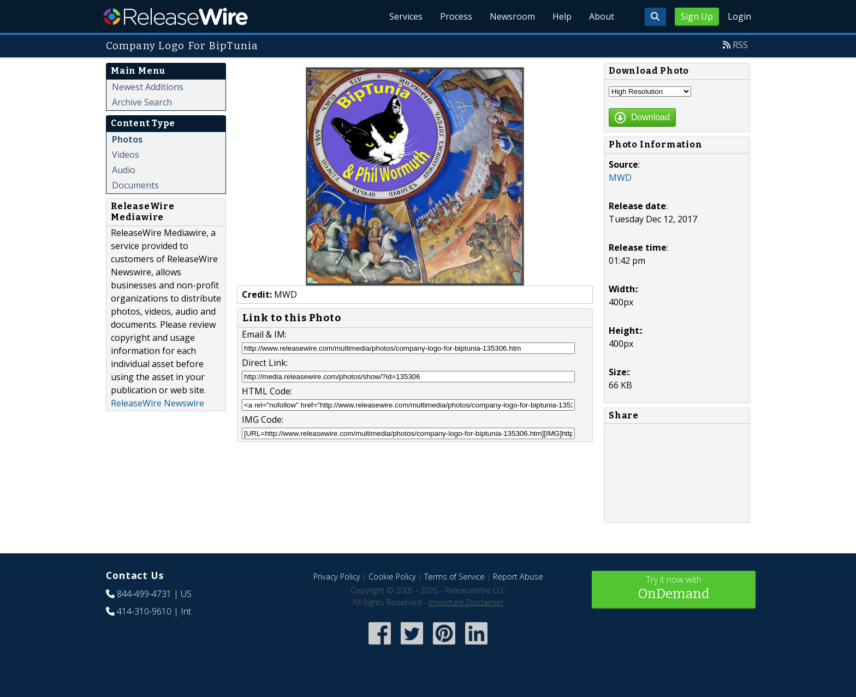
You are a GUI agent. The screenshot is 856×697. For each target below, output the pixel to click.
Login (739, 16)
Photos (127, 139)
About (601, 16)
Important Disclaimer (466, 602)
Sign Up (697, 16)
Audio (123, 170)
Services (406, 16)
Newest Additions (147, 87)
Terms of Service (454, 576)
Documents (135, 185)
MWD (620, 178)
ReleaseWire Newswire (157, 403)
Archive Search (142, 102)
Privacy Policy (336, 576)
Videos (125, 155)
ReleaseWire (175, 16)
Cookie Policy (392, 576)
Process (456, 16)
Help (562, 16)
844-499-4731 (144, 594)
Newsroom (512, 16)
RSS (740, 45)
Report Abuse (518, 576)
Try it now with (674, 589)
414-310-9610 (144, 611)
